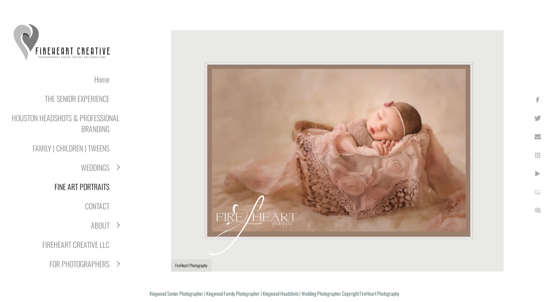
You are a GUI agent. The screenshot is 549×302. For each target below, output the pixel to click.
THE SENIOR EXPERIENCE (77, 98)
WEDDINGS (95, 167)
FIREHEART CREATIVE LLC (75, 244)
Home (101, 79)
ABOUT (100, 225)
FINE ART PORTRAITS (81, 186)
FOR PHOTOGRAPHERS (79, 263)
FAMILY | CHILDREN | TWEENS (71, 148)
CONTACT (97, 205)
